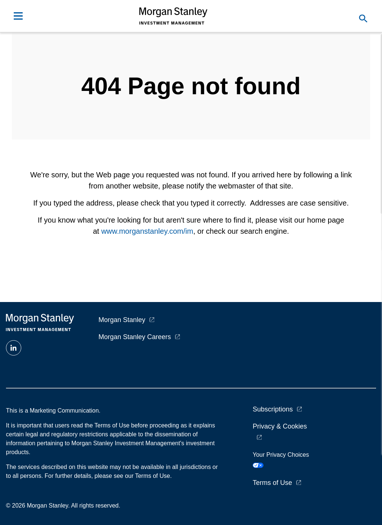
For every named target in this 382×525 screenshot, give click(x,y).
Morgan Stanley (121, 320)
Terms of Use (272, 482)
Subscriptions (273, 409)
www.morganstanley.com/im (147, 231)
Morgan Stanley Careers (134, 337)
